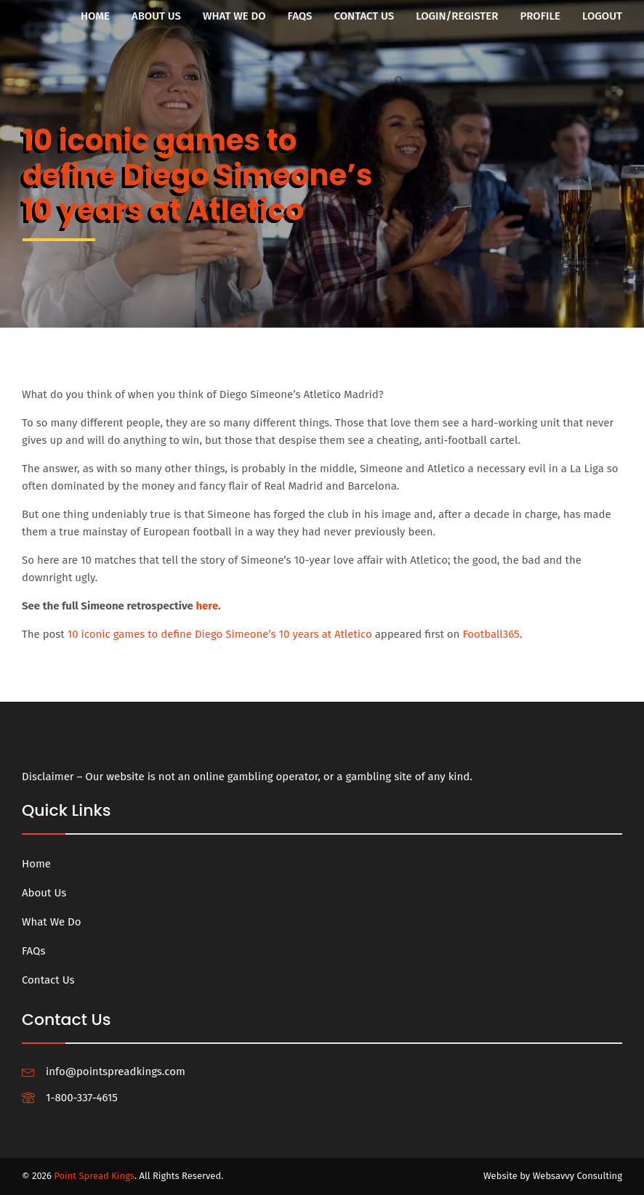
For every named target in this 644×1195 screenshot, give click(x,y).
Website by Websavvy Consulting (552, 1175)
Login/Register (457, 16)
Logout (602, 16)
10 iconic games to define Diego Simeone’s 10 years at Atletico (220, 634)
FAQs (300, 16)
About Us (156, 16)
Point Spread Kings (94, 1175)
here (207, 606)
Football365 (490, 634)
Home (95, 16)
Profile (540, 16)
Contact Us (364, 16)
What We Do (234, 16)
